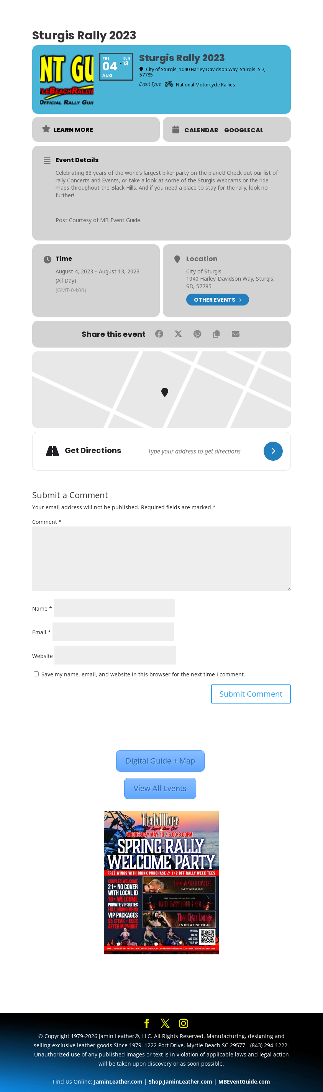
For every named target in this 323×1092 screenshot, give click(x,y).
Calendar (201, 130)
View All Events (160, 788)
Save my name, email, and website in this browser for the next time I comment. (143, 674)
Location (202, 259)
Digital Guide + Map (160, 761)
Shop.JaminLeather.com (180, 1081)
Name (42, 608)
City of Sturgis (203, 271)
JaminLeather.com (118, 1081)
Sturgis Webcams (219, 180)
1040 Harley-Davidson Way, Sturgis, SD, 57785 (230, 282)
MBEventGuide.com (244, 1081)
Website (42, 656)
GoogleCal (243, 130)
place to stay (200, 187)
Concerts (78, 180)
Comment (47, 521)
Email (41, 632)
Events (110, 180)
